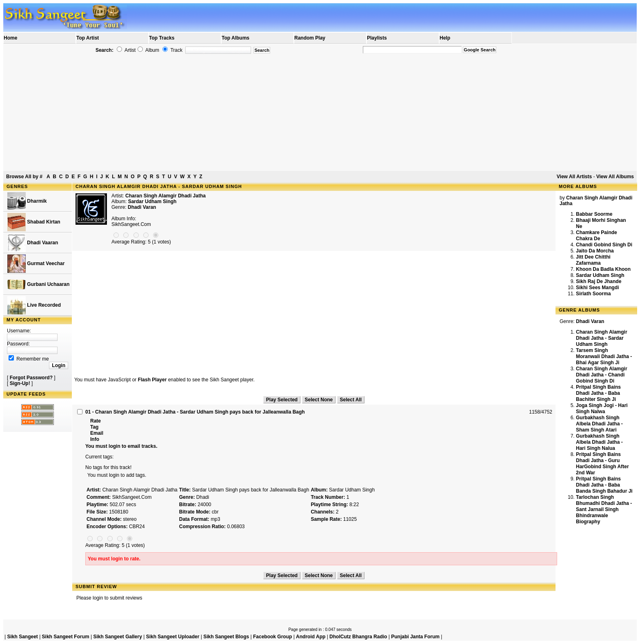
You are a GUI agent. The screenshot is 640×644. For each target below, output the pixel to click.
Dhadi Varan (142, 207)
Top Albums (235, 38)
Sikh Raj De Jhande (598, 281)
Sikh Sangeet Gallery (117, 637)
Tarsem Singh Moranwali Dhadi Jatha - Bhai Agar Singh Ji (604, 356)
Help (445, 38)
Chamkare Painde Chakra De (596, 235)
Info (94, 439)
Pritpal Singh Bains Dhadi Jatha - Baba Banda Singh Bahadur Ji (604, 485)
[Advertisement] (320, 112)
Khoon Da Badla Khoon (603, 269)
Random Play (309, 38)
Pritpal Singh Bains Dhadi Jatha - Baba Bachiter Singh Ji (598, 393)
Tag (94, 427)
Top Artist (87, 38)
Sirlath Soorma (593, 294)
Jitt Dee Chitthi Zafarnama (593, 260)
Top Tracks (161, 38)
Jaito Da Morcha (595, 251)
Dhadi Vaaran (32, 243)
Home (10, 38)
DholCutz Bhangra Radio (358, 637)
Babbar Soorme (594, 214)
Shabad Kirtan (33, 222)
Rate (95, 421)
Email (96, 433)
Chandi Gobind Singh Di (604, 245)
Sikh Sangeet (22, 637)
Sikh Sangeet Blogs (226, 637)
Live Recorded (34, 305)
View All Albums (615, 176)
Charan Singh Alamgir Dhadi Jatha (165, 196)
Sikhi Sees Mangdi (597, 287)
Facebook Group (272, 637)
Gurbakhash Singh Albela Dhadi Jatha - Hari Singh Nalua (599, 442)
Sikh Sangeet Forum (65, 637)
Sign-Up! (20, 383)
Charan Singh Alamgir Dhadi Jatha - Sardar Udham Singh (601, 338)
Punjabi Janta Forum (415, 637)
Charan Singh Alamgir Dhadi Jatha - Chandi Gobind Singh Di (601, 375)
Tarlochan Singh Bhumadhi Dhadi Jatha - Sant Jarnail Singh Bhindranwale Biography (604, 509)
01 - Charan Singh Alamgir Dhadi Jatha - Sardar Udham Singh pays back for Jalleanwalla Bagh (195, 412)
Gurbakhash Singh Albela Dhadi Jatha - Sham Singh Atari (599, 424)
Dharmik (27, 201)
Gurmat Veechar (35, 264)
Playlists (377, 38)
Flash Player (152, 380)
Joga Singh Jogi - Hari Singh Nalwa (602, 408)
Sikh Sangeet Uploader (173, 637)
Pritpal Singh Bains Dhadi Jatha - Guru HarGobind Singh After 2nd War (602, 463)
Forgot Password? (31, 378)
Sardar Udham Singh (600, 275)
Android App (310, 637)
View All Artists (574, 176)
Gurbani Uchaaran (38, 284)
